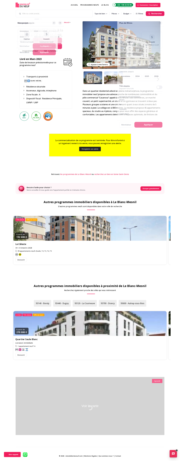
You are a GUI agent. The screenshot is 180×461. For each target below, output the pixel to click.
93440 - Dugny (62, 303)
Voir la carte (89, 406)
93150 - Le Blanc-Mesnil (60, 22)
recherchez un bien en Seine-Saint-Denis (111, 174)
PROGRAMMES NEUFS (89, 5)
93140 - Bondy (42, 303)
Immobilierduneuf (26, 5)
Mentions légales (90, 456)
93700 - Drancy (108, 303)
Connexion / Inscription (149, 5)
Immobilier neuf (25, 22)
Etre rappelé (13, 454)
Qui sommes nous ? (106, 456)
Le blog (105, 5)
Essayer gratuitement (151, 188)
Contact (118, 456)
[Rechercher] (155, 13)
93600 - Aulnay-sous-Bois (132, 303)
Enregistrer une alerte (90, 149)
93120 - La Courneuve (85, 303)
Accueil (74, 5)
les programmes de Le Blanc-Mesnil (75, 174)
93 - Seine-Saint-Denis (41, 22)
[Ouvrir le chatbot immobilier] (173, 454)
